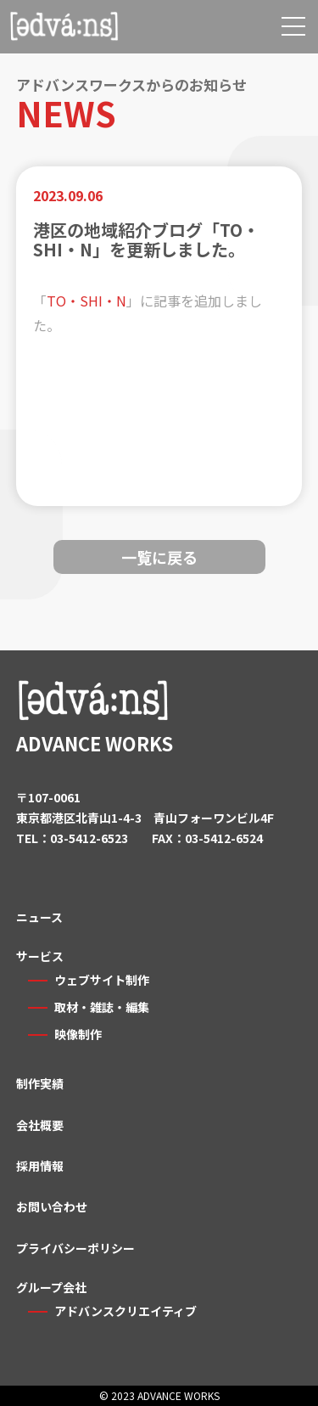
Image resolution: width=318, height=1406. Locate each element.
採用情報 (40, 1166)
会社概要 (40, 1125)
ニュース (39, 917)
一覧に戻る (159, 557)
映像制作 (78, 1034)
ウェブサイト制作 (101, 980)
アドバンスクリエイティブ (125, 1311)
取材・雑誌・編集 (101, 1007)
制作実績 (40, 1083)
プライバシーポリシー (75, 1248)
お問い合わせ (51, 1206)
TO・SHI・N (86, 300)
